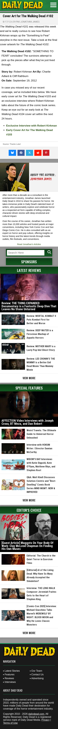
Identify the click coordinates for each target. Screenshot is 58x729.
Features (9, 674)
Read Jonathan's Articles (29, 244)
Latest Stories (12, 671)
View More (29, 378)
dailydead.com (36, 714)
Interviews (10, 682)
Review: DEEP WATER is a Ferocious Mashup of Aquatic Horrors (40, 334)
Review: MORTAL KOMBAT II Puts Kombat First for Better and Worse (41, 320)
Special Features (29, 388)
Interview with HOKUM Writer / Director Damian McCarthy (39, 448)
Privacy (45, 720)
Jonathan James (30, 22)
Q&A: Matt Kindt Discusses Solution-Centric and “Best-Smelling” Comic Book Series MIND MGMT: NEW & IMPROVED (41, 484)
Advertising (37, 678)
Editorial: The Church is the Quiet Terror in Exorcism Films (41, 559)
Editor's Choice (29, 510)
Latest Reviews (29, 270)
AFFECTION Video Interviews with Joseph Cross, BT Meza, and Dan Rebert (28, 422)
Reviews (9, 678)
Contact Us (37, 674)
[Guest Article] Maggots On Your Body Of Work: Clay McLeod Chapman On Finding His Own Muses (27, 546)
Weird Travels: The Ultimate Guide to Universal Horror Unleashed (41, 434)
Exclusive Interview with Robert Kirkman (31, 125)
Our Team (36, 671)
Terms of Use (10, 723)
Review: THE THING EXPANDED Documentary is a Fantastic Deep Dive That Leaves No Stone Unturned (29, 306)
